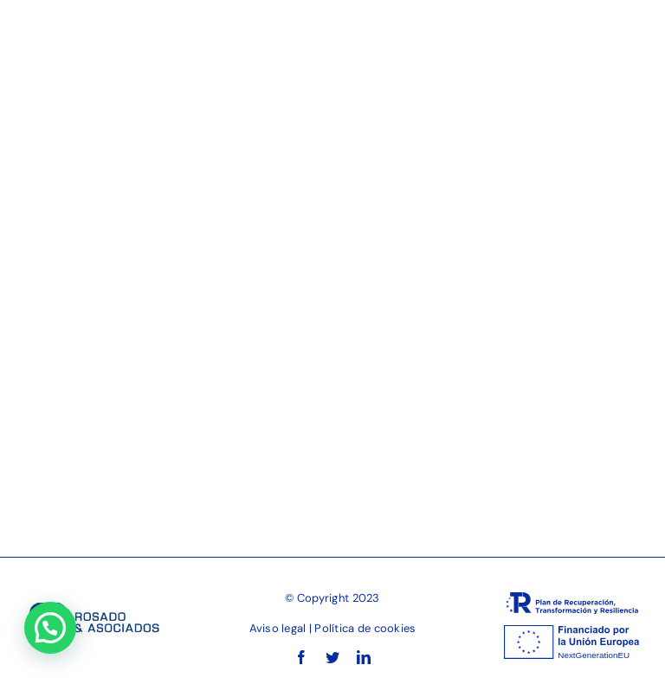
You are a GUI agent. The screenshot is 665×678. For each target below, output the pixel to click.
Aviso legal (278, 628)
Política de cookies (365, 628)
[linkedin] (364, 657)
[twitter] (332, 657)
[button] (50, 628)
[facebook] (301, 657)
